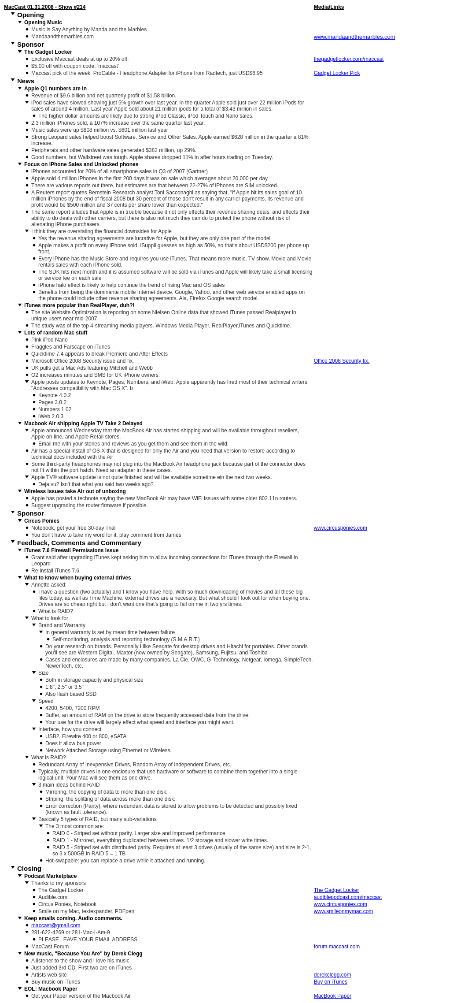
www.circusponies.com (340, 528)
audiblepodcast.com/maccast (348, 897)
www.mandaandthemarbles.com (354, 36)
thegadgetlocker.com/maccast (349, 59)
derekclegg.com (332, 975)
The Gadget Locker (336, 890)
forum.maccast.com (337, 947)
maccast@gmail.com (56, 925)
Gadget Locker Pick (337, 73)
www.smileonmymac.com (343, 911)
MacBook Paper (332, 996)
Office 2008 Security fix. (342, 361)
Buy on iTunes (330, 982)
